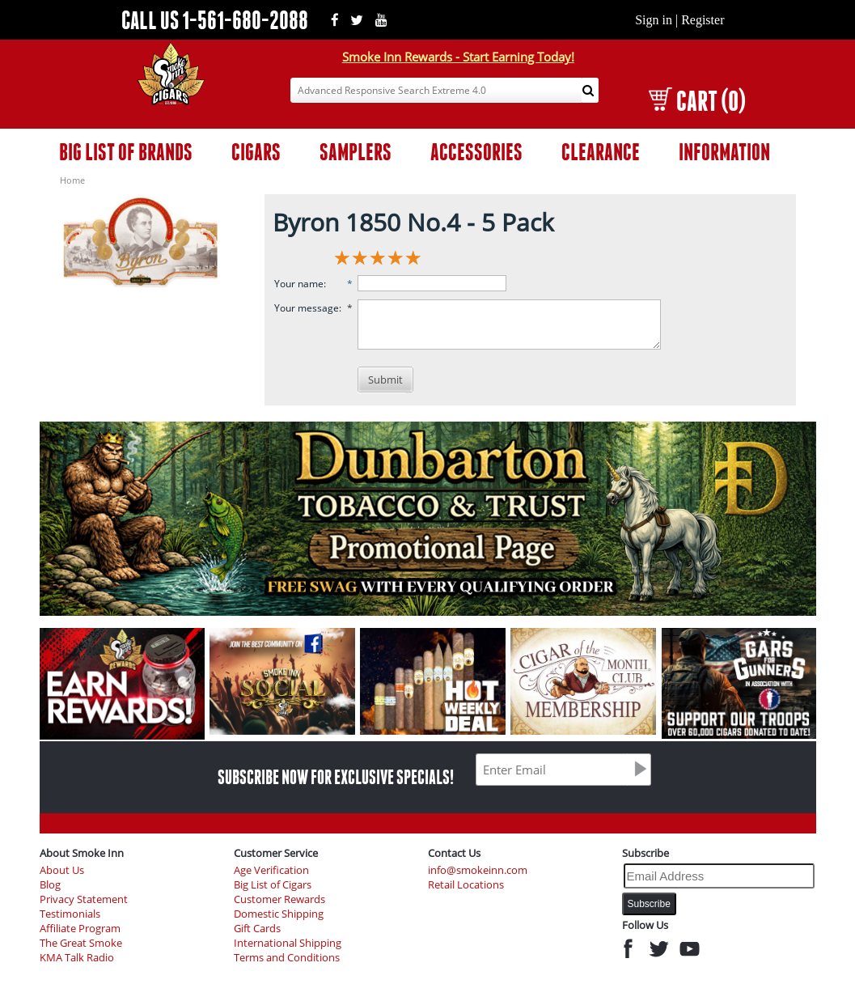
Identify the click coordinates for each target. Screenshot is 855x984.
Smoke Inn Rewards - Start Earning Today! (458, 57)
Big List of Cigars (272, 885)
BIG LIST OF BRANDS (126, 151)
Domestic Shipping (279, 914)
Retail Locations (466, 885)
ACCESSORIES (476, 151)
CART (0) (697, 101)
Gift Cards (257, 928)
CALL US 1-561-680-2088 (214, 19)
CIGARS (256, 151)
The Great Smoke (81, 943)
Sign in (653, 20)
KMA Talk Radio (77, 958)
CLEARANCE (600, 151)
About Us (62, 870)
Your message (306, 308)
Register (702, 20)
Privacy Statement (84, 899)
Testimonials (70, 914)
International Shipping (287, 943)
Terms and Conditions (287, 958)
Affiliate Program (80, 928)
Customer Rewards (279, 899)
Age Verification (271, 870)
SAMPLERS (356, 151)
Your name (299, 284)
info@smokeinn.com (477, 870)
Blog (50, 885)
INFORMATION (724, 151)
